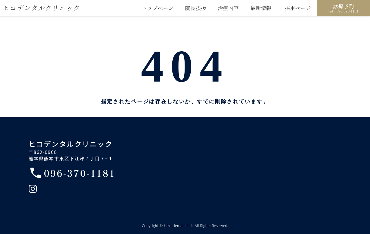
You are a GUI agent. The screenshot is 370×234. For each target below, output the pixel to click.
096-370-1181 (80, 173)
